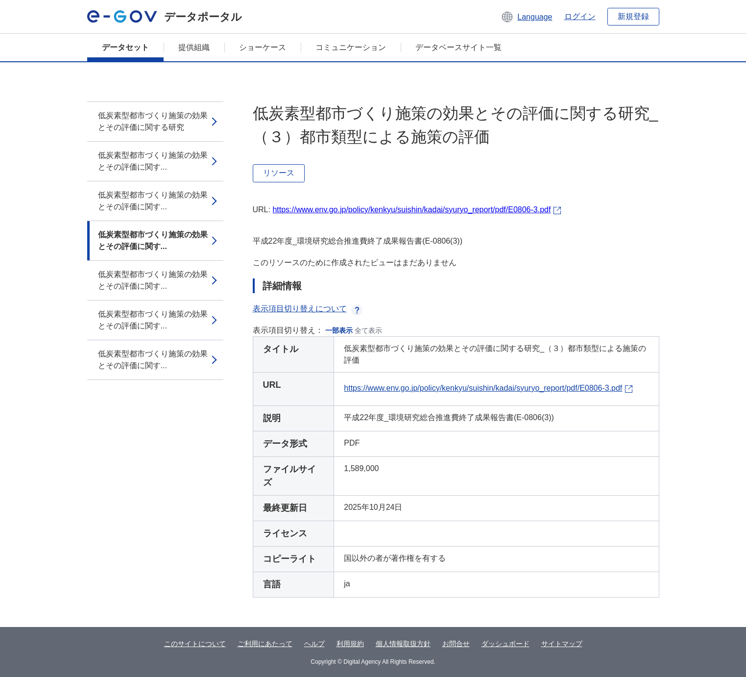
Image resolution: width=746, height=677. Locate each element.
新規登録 (633, 16)
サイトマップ (561, 644)
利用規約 (350, 644)
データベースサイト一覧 (458, 47)
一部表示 (339, 330)
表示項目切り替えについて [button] (307, 308)
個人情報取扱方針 (403, 644)
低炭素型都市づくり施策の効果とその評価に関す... (153, 161)
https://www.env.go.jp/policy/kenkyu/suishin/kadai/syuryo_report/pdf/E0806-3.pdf (411, 209)
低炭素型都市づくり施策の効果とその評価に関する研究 (153, 121)
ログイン (580, 16)
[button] (526, 16)
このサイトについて (195, 644)
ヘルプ (314, 644)
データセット (125, 47)
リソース (278, 173)
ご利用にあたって (265, 644)
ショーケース (262, 47)
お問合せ (456, 644)
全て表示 (368, 330)
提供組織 (194, 47)
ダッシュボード (505, 644)
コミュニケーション (350, 47)
